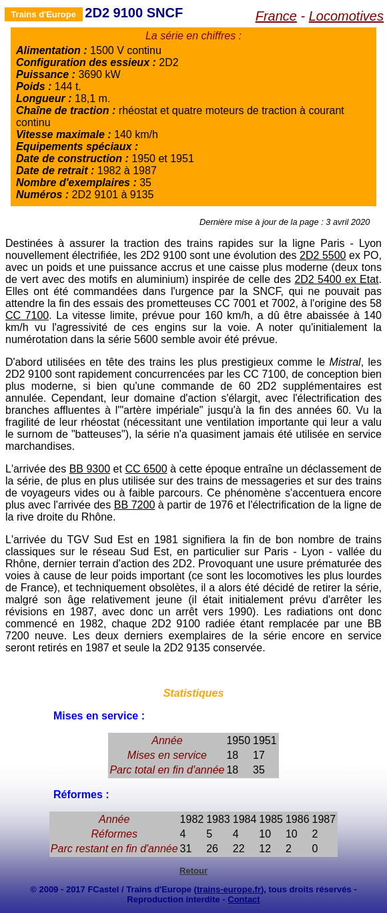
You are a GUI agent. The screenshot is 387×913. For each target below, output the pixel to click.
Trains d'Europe (43, 14)
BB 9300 (89, 469)
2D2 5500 (323, 255)
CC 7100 (27, 315)
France (276, 16)
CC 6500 (146, 469)
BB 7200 (134, 505)
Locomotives (346, 16)
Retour (193, 871)
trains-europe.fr (229, 889)
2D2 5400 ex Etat (336, 279)
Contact (244, 899)
